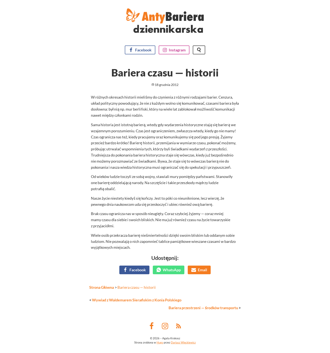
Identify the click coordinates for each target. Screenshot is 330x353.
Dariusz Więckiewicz (183, 342)
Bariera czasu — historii (136, 287)
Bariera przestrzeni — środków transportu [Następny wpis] (203, 307)
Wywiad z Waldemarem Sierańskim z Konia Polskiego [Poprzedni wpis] (136, 300)
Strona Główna (101, 287)
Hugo (160, 342)
